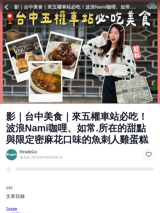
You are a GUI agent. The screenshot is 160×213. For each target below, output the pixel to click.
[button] (148, 154)
